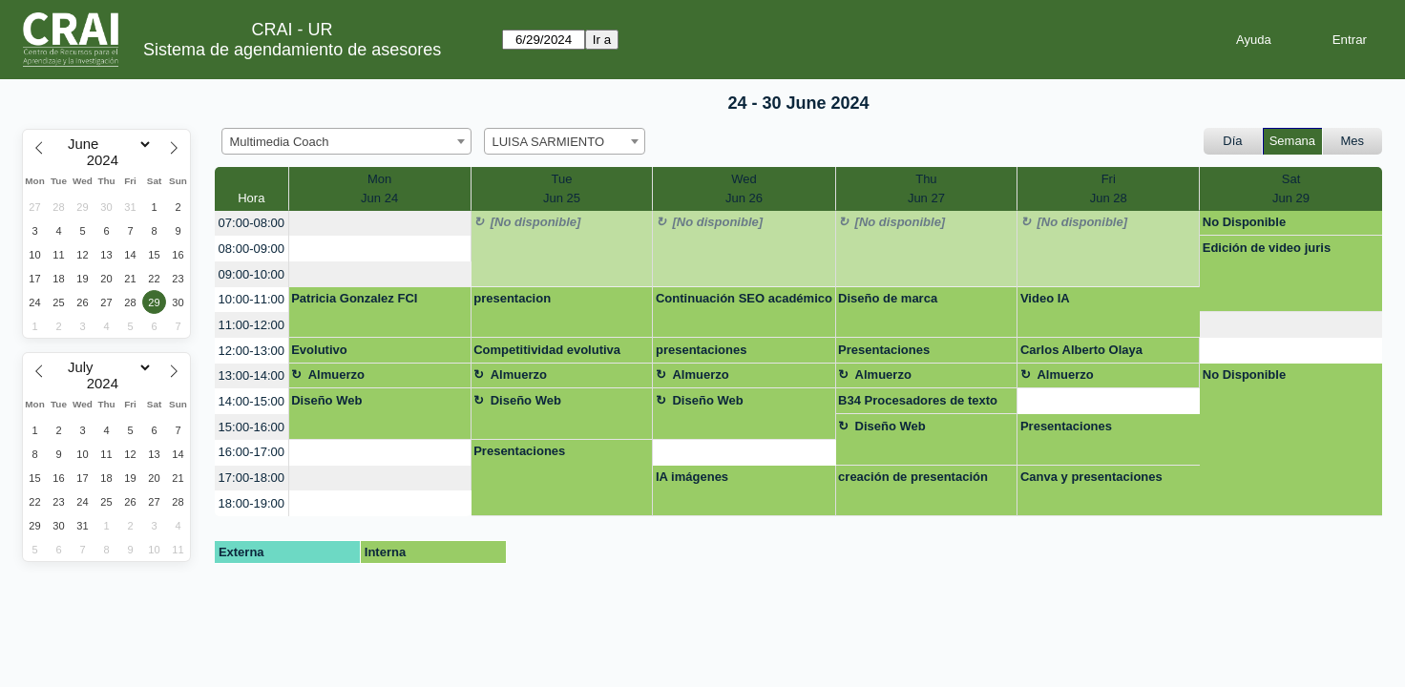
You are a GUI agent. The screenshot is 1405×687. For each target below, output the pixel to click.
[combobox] (346, 141)
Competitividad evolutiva (546, 350)
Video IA (1045, 298)
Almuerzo (336, 374)
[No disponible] (536, 222)
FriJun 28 (1108, 188)
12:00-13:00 (251, 351)
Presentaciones (884, 350)
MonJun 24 (379, 188)
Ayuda (1253, 39)
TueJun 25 (561, 188)
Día (1232, 141)
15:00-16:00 (251, 427)
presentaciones (701, 350)
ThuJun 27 (926, 188)
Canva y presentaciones (1091, 476)
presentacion (512, 298)
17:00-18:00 (251, 477)
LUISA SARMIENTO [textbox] (549, 142)
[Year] (107, 160)
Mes (1353, 141)
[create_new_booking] (380, 224)
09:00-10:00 (251, 274)
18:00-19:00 (251, 503)
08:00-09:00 (251, 248)
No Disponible (1244, 222)
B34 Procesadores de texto (917, 400)
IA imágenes (692, 476)
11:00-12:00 (251, 325)
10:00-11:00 (251, 299)
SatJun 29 (1291, 188)
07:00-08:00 (251, 223)
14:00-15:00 (251, 401)
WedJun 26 (744, 188)
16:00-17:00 (251, 452)
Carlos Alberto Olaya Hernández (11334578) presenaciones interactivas (1100, 353)
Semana (1292, 141)
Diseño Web (326, 400)
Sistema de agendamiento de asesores (292, 49)
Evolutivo (319, 350)
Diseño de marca (887, 298)
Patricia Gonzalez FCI (354, 298)
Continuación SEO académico (744, 298)
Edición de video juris (1267, 247)
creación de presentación (913, 476)
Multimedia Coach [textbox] (279, 142)
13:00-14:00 (251, 375)
